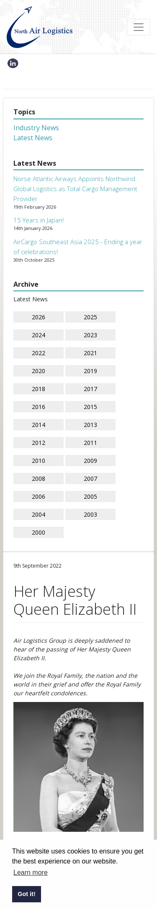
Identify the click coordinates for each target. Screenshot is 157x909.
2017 (90, 389)
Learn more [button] (30, 872)
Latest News (32, 137)
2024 (38, 335)
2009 (90, 461)
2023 (90, 335)
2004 (38, 514)
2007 (90, 478)
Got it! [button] (26, 894)
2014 (38, 425)
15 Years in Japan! (38, 220)
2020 (38, 371)
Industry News (36, 127)
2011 (90, 443)
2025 (90, 317)
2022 (38, 353)
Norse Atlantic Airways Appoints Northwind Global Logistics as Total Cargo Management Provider (75, 188)
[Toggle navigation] (138, 27)
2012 (38, 443)
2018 (38, 389)
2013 (90, 425)
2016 (38, 407)
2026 (38, 317)
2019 (90, 371)
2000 (38, 532)
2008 (38, 478)
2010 (38, 461)
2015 (90, 407)
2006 (38, 496)
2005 (90, 496)
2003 (90, 514)
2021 (90, 353)
